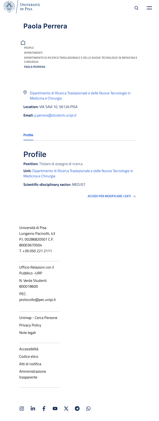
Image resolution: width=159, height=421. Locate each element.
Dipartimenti (33, 52)
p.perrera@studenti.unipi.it (55, 115)
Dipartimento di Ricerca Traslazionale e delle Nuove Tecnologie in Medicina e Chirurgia (80, 59)
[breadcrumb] (23, 42)
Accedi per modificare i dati (112, 196)
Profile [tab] (28, 135)
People (29, 47)
